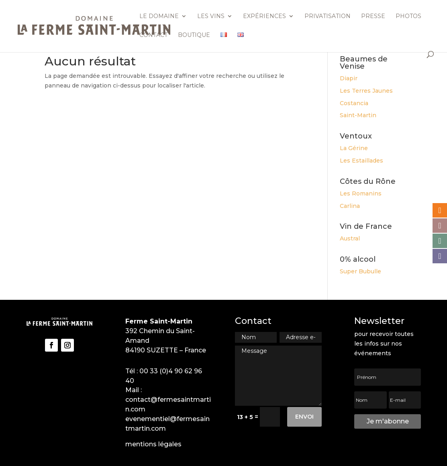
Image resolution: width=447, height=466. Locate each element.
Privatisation (327, 16)
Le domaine (159, 16)
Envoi (304, 416)
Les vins (211, 16)
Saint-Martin (358, 115)
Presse (373, 16)
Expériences (264, 16)
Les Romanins (361, 193)
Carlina (350, 206)
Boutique (194, 35)
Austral (350, 238)
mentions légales (153, 444)
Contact (153, 35)
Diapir (348, 78)
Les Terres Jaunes (366, 90)
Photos (408, 16)
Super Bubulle (360, 271)
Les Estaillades (361, 160)
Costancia (354, 103)
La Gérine (354, 148)
